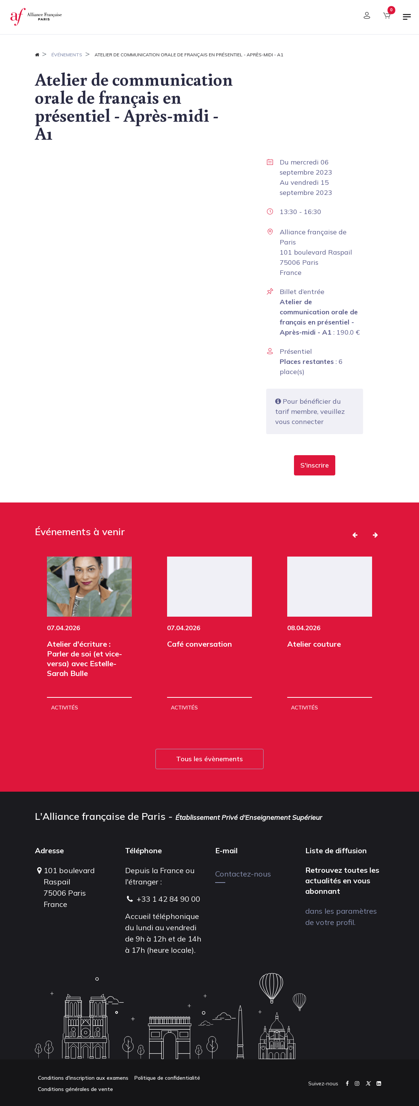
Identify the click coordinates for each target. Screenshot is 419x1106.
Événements (66, 54)
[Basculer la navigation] (407, 20)
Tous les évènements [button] (209, 758)
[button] (314, 465)
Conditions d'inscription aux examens (83, 1077)
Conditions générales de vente (75, 1089)
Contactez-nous (243, 873)
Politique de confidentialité (167, 1077)
